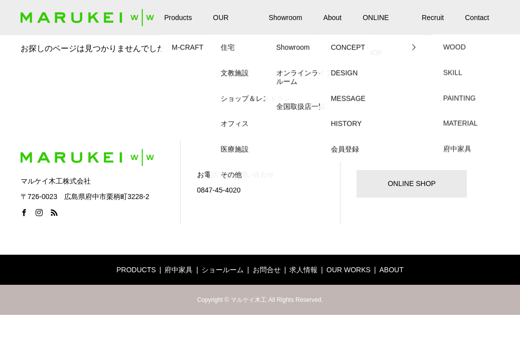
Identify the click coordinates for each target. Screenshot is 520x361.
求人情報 (303, 270)
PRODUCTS (136, 270)
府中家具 (178, 270)
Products (178, 18)
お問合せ (267, 270)
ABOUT (392, 270)
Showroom (285, 18)
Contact (477, 18)
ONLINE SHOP (376, 24)
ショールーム (223, 270)
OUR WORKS (226, 24)
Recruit (433, 18)
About (332, 18)
